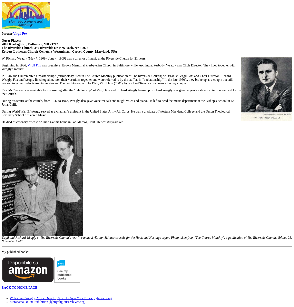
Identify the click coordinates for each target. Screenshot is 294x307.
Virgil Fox (20, 33)
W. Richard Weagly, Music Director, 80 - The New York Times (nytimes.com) (61, 298)
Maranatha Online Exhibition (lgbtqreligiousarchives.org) (47, 302)
